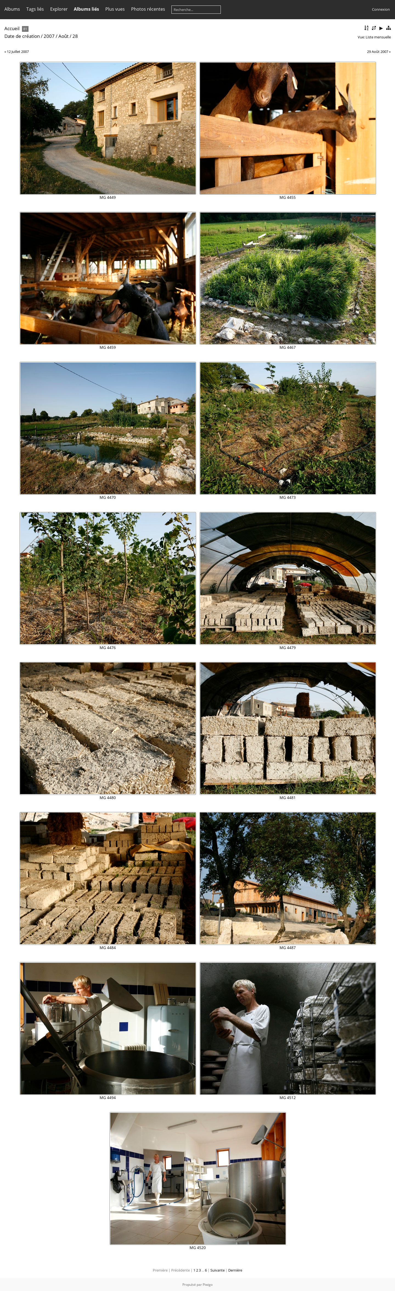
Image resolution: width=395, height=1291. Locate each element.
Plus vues (115, 9)
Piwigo (208, 1284)
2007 (49, 36)
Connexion (381, 9)
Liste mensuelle (378, 37)
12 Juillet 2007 (18, 51)
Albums (12, 9)
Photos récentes (148, 9)
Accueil (11, 28)
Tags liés (35, 9)
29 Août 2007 (377, 51)
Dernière (235, 1270)
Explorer (59, 9)
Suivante (217, 1270)
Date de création (22, 36)
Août (63, 36)
